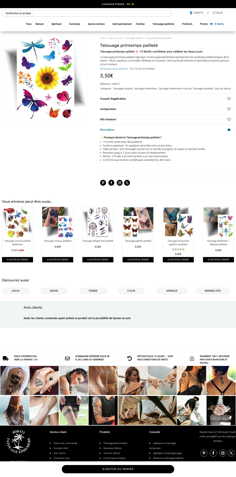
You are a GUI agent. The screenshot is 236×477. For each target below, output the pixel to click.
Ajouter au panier (118, 469)
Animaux (172, 290)
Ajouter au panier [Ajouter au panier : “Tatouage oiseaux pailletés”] (57, 259)
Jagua (15, 290)
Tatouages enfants (134, 38)
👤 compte (196, 12)
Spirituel (56, 23)
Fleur (131, 290)
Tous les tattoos (115, 38)
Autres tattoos (96, 23)
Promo (204, 23)
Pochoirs (187, 23)
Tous (29, 23)
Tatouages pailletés (203, 88)
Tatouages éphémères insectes (175, 88)
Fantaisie (74, 23)
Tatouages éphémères (145, 88)
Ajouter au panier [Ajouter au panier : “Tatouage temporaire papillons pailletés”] (178, 259)
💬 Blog (218, 12)
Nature (40, 23)
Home (103, 38)
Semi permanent (122, 23)
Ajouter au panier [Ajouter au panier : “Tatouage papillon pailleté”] (138, 259)
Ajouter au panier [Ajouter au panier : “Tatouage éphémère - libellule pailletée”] (218, 259)
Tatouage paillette (163, 23)
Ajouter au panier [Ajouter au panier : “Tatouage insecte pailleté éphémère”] (17, 259)
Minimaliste (213, 290)
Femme (140, 23)
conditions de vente (155, 351)
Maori (54, 290)
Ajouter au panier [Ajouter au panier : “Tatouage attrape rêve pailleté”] (97, 259)
